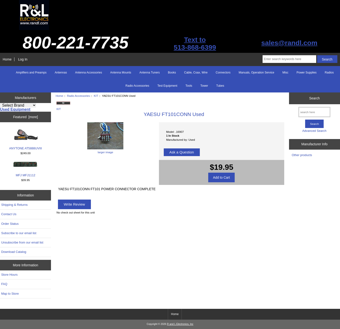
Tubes (220, 85)
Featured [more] (25, 117)
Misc (286, 72)
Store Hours (9, 274)
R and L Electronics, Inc (180, 324)
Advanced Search (314, 131)
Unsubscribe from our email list (22, 242)
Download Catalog (13, 252)
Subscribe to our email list (18, 233)
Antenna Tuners (149, 72)
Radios (329, 72)
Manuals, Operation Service (256, 72)
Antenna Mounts (120, 72)
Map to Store (10, 293)
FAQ (4, 284)
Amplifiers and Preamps (31, 72)
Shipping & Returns (14, 205)
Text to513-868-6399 (195, 43)
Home (7, 59)
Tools (188, 85)
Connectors (223, 72)
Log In (22, 59)
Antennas (61, 72)
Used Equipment (15, 109)
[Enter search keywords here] (289, 59)
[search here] (314, 112)
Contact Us (8, 214)
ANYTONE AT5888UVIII (25, 139)
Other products (302, 155)
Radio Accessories (78, 95)
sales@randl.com (289, 43)
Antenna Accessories (88, 72)
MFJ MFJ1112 (25, 169)
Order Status (10, 223)
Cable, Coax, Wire (196, 72)
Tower (204, 85)
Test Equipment (167, 85)
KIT (96, 95)
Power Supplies (306, 72)
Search (314, 98)
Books (172, 72)
